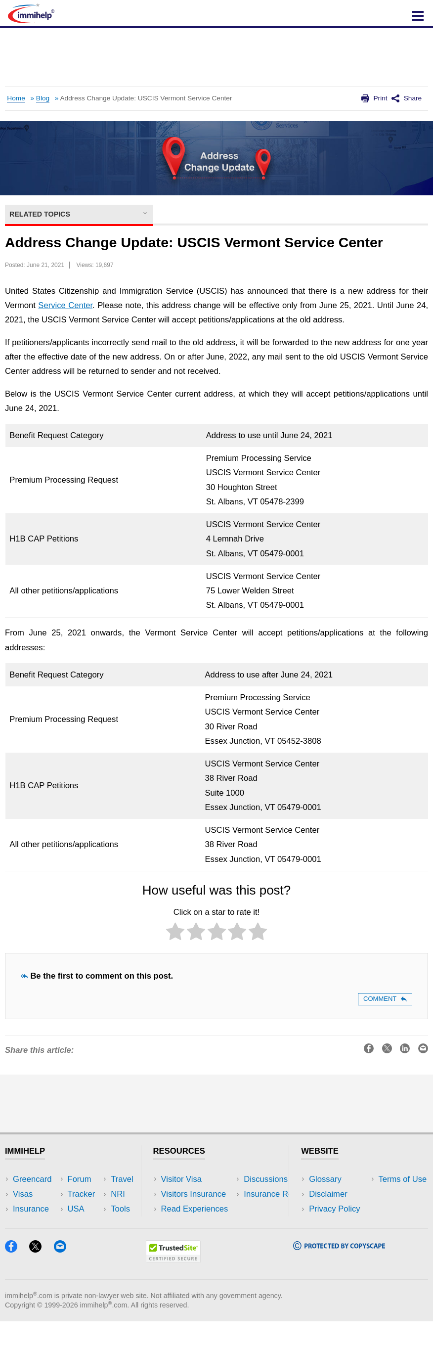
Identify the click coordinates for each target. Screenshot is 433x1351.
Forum (25, 1223)
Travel (100, 1194)
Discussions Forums (198, 1223)
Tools (98, 1223)
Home (16, 98)
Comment (385, 998)
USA (97, 1179)
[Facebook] (16, 1279)
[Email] (65, 1279)
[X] (40, 1279)
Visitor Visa (181, 1179)
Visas (23, 1194)
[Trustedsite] (173, 1289)
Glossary (325, 1179)
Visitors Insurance (193, 1194)
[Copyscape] (339, 1276)
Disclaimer (328, 1194)
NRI (96, 1209)
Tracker (27, 1238)
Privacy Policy (334, 1209)
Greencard (32, 1179)
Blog (42, 98)
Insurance (31, 1209)
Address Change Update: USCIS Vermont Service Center (146, 98)
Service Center (65, 305)
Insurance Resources (200, 1238)
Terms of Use (333, 1223)
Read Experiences (194, 1209)
